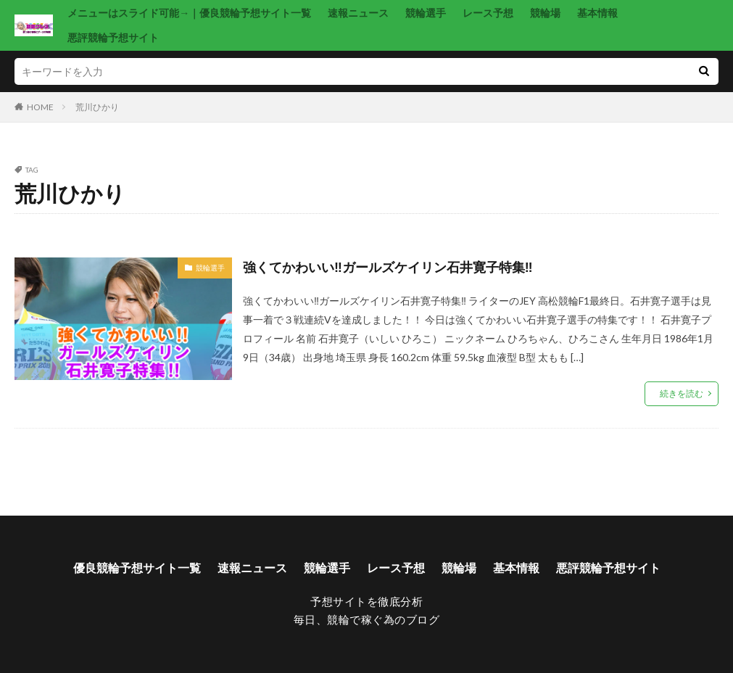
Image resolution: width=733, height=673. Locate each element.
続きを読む (681, 393)
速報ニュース (358, 13)
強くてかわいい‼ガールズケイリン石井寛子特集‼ (388, 267)
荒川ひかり (97, 107)
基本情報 (597, 13)
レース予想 (488, 13)
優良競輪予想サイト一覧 (137, 567)
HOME (40, 107)
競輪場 (545, 13)
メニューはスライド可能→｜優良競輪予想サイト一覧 (189, 13)
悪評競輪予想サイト (113, 37)
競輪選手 (425, 13)
